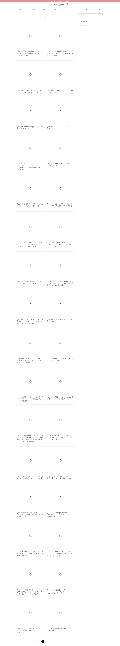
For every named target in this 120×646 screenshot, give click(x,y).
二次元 (43, 9)
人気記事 (33, 9)
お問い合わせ (98, 9)
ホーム (21, 9)
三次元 (54, 9)
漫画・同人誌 (65, 9)
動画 (87, 9)
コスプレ (76, 9)
